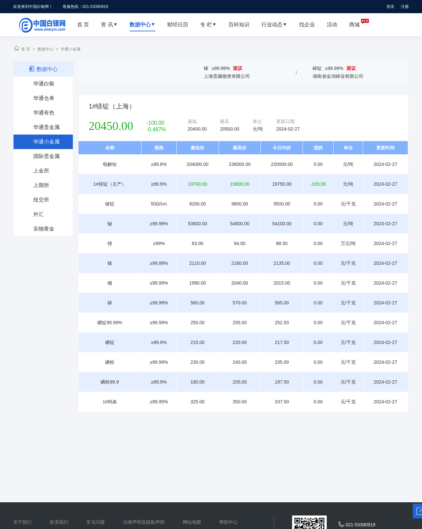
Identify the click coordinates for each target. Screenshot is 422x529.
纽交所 (41, 199)
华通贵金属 (46, 127)
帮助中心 (228, 522)
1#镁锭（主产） (109, 184)
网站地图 (192, 522)
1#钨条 (110, 401)
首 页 (25, 49)
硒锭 (109, 342)
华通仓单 (43, 98)
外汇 (38, 214)
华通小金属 (70, 49)
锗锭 (109, 203)
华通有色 (43, 112)
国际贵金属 (46, 156)
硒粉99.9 (110, 382)
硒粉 (109, 362)
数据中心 (45, 49)
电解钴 (110, 164)
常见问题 (95, 522)
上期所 (41, 185)
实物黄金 (43, 229)
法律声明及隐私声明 (144, 522)
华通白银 (43, 83)
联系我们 (59, 522)
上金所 (41, 170)
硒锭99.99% (109, 322)
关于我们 (22, 522)
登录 (390, 6)
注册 (405, 6)
